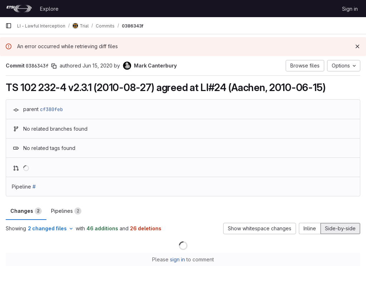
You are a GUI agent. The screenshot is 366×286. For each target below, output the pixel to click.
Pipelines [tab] (66, 211)
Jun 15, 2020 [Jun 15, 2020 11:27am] (97, 65)
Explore (49, 9)
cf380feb (51, 109)
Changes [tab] (26, 211)
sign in (177, 259)
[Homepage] (19, 8)
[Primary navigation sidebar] (8, 25)
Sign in (350, 9)
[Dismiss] (357, 46)
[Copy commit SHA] (54, 66)
